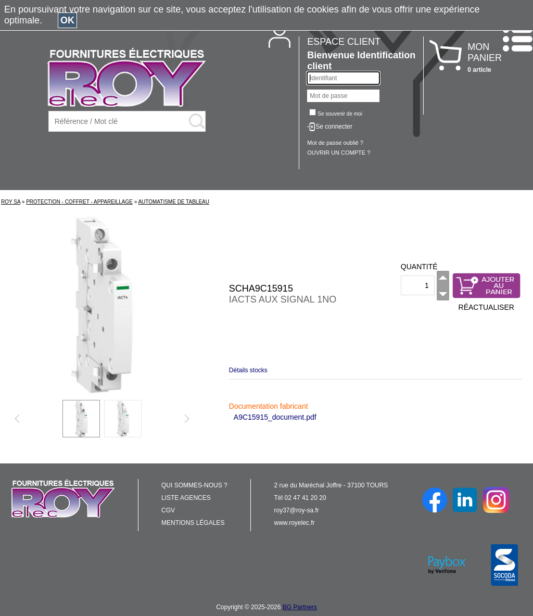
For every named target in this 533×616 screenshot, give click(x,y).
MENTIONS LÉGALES (192, 522)
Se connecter (333, 126)
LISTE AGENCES (186, 497)
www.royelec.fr (294, 522)
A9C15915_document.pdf (275, 417)
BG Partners (300, 607)
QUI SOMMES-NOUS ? (194, 485)
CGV (168, 510)
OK (67, 20)
